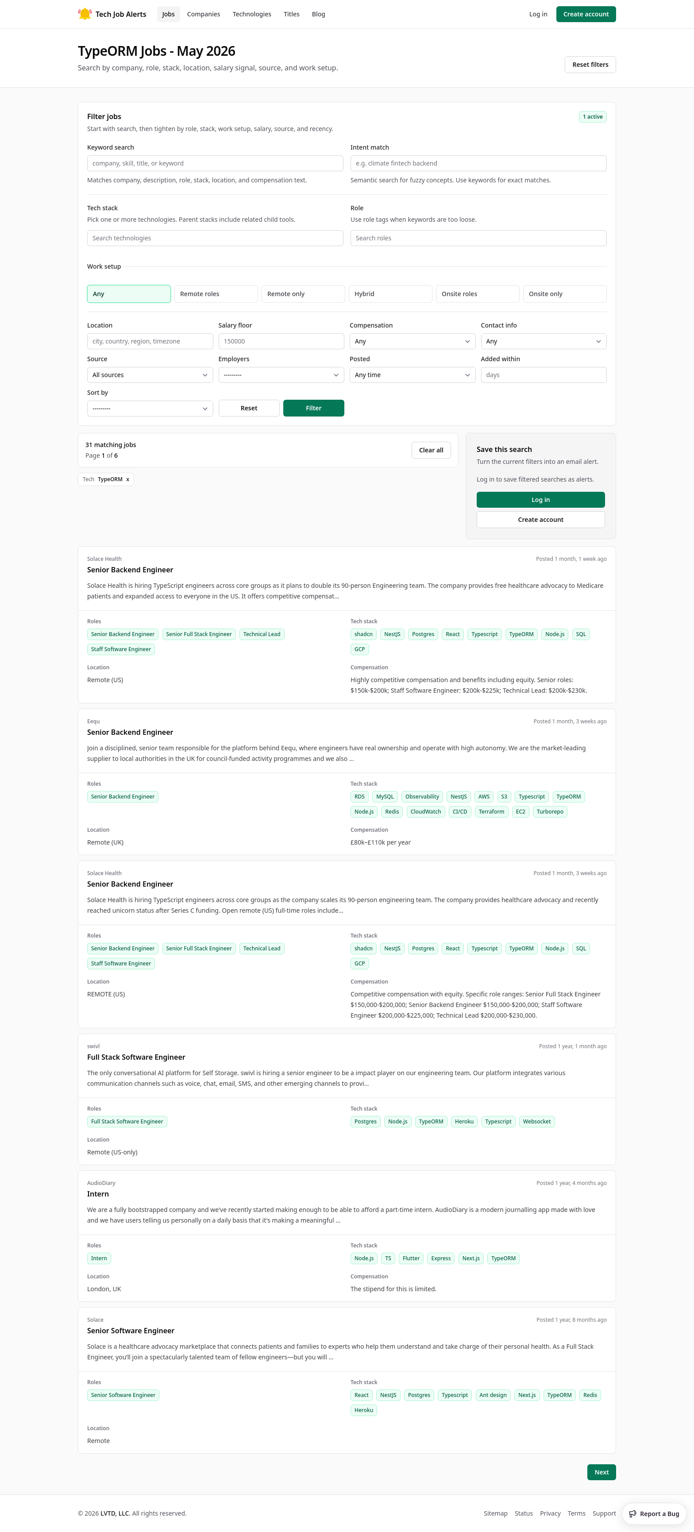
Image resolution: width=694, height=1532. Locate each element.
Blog (318, 14)
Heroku (464, 1121)
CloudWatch (426, 811)
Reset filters (590, 64)
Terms (577, 1513)
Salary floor (235, 325)
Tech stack (102, 208)
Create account (586, 14)
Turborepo (550, 811)
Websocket (537, 1121)
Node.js (554, 634)
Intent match (370, 147)
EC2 (520, 811)
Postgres (423, 634)
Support (604, 1513)
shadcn (364, 634)
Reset (249, 408)
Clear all (431, 450)
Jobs (168, 14)
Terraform (492, 811)
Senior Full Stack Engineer (199, 634)
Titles (292, 14)
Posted (360, 359)
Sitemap (496, 1513)
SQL (581, 634)
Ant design (493, 1395)
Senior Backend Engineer (122, 634)
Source (97, 359)
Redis (392, 811)
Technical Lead (262, 634)
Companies (203, 14)
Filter (313, 408)
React (453, 634)
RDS (360, 796)
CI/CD (460, 811)
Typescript (484, 634)
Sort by (97, 392)
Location (99, 325)
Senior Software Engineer (123, 1395)
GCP (360, 649)
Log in (538, 14)
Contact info (499, 325)
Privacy (550, 1513)
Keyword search (110, 147)
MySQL (385, 796)
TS (388, 1258)
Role (357, 208)
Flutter (411, 1258)
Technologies (252, 14)
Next (601, 1472)
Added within (500, 359)
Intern (99, 1258)
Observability (422, 796)
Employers (234, 359)
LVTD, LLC (114, 1513)
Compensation (371, 325)
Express (441, 1258)
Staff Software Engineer (121, 649)
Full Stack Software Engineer (127, 1121)
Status (524, 1513)
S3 (504, 796)
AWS (484, 796)
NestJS (392, 634)
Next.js (471, 1258)
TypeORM (521, 634)
